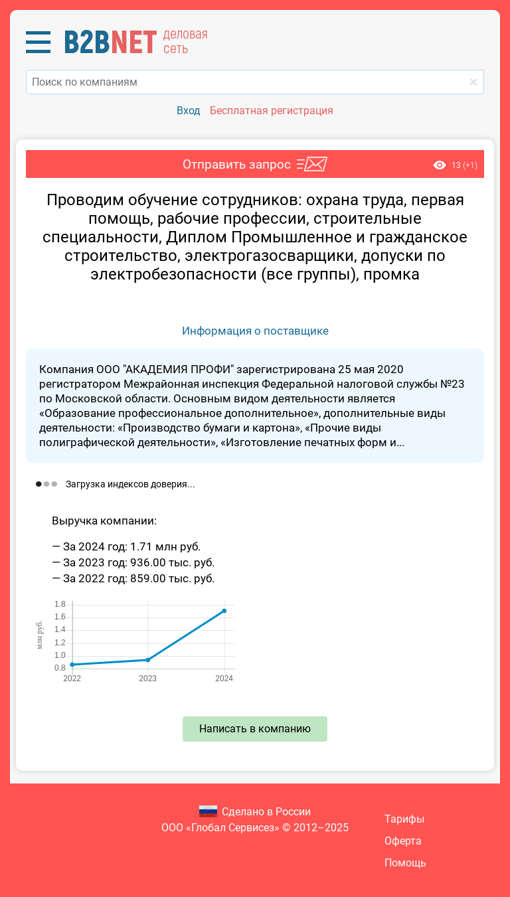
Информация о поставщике (255, 330)
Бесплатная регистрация (271, 110)
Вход (189, 110)
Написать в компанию (255, 728)
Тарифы (404, 819)
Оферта (403, 841)
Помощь (405, 862)
